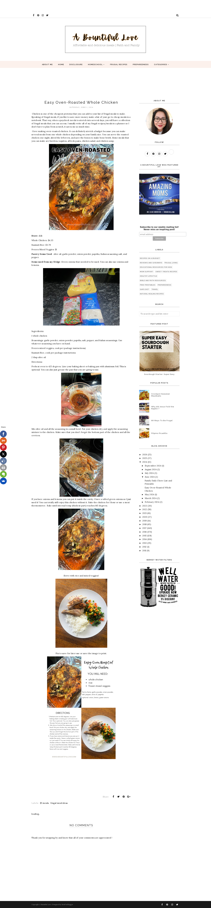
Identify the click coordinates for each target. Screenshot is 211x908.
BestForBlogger (67, 904)
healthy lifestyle (148, 276)
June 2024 (150, 477)
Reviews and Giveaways (151, 263)
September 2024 (153, 465)
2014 (144, 539)
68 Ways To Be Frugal (162, 421)
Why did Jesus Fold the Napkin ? (162, 408)
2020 (144, 517)
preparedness (164, 285)
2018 (144, 524)
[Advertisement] (49, 6)
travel (155, 289)
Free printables (147, 285)
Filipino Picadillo (159, 433)
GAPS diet (144, 289)
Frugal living (171, 263)
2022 (144, 509)
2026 (144, 454)
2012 (144, 546)
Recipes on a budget (150, 258)
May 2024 (149, 494)
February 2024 (152, 502)
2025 (144, 458)
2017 (144, 528)
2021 (144, 513)
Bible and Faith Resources (153, 280)
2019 (144, 520)
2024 (144, 462)
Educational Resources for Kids (156, 267)
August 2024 (151, 469)
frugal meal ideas (59, 803)
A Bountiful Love (45, 904)
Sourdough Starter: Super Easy (159, 374)
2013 (144, 543)
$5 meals (44, 803)
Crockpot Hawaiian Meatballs (160, 395)
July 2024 (149, 473)
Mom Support (146, 272)
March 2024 (151, 498)
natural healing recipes (152, 294)
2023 (144, 505)
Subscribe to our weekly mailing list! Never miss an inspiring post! (159, 228)
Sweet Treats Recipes (166, 272)
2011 (144, 550)
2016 (144, 532)
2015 (144, 535)
